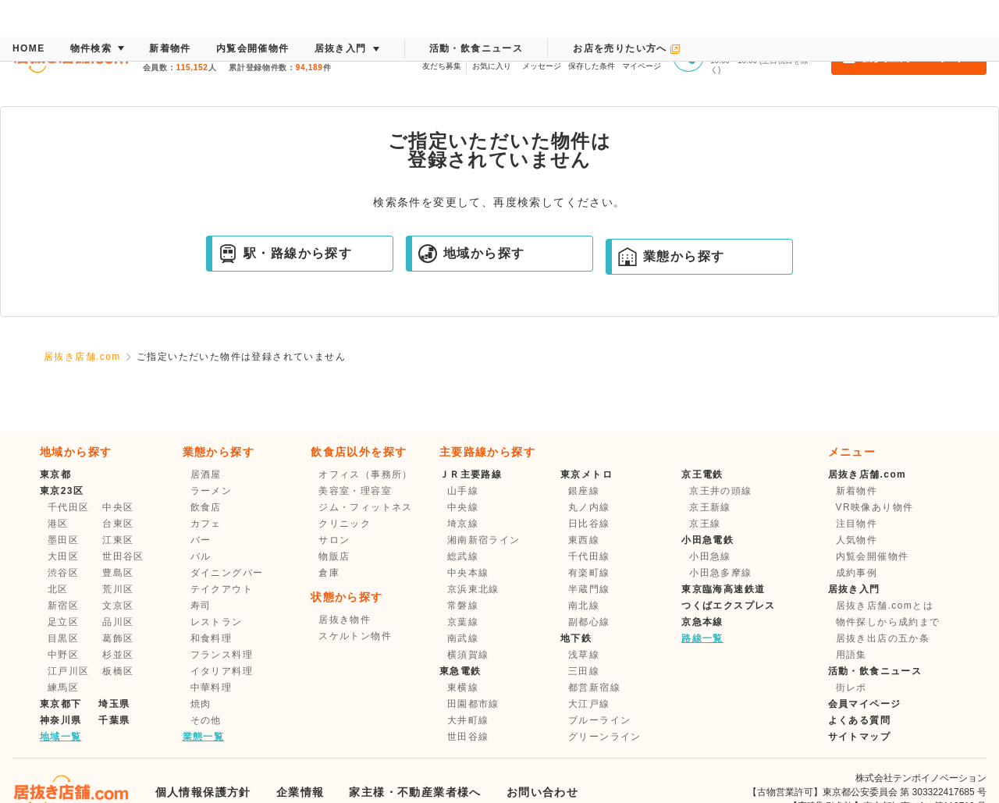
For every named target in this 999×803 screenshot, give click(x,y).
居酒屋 (206, 474)
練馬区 (63, 687)
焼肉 (201, 703)
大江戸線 (589, 703)
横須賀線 (468, 654)
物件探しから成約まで (888, 621)
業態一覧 (204, 736)
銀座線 (583, 490)
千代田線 (589, 556)
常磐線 (462, 605)
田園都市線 (473, 703)
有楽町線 (589, 572)
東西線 (583, 540)
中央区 (117, 507)
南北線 (583, 605)
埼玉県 (114, 703)
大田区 (63, 556)
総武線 (462, 556)
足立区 (63, 621)
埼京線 (462, 523)
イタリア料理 (221, 671)
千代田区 (69, 507)
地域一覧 (61, 736)
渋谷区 (63, 572)
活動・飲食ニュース (875, 671)
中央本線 (468, 572)
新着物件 (857, 490)
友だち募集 (441, 54)
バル (201, 556)
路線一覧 (702, 638)
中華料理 (211, 687)
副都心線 (589, 621)
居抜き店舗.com (82, 356)
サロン (334, 540)
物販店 (334, 556)
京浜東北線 (473, 589)
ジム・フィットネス (365, 507)
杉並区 (117, 654)
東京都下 (61, 703)
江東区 (117, 540)
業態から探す (671, 256)
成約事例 (857, 572)
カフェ (206, 523)
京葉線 (462, 621)
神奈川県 (61, 720)
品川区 (117, 621)
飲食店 (206, 507)
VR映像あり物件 (875, 507)
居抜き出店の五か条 (883, 638)
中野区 (63, 654)
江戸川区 (69, 671)
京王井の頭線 (720, 490)
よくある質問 (859, 720)
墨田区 (63, 540)
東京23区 (62, 490)
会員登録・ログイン (909, 56)
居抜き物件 (344, 619)
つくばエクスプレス (728, 605)
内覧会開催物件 (872, 556)
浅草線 (583, 654)
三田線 (583, 671)
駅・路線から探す (285, 253)
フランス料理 (221, 654)
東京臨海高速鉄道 (723, 589)
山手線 (462, 490)
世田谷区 (123, 556)
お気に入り (491, 54)
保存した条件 (591, 54)
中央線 (462, 507)
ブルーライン (599, 720)
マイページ (641, 54)
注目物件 (857, 523)
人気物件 (857, 540)
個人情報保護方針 (203, 792)
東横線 (462, 687)
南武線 (462, 638)
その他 (206, 720)
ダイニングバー (227, 572)
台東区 (117, 523)
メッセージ (541, 54)
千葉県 (114, 720)
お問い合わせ (542, 792)
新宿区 (63, 605)
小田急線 (710, 556)
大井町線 (468, 720)
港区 (58, 523)
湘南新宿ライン (484, 540)
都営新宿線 (594, 687)
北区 (58, 589)
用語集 (851, 654)
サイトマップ (859, 736)
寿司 (201, 605)
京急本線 (702, 621)
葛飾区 (117, 638)
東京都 (55, 474)
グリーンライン (605, 736)
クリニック (344, 523)
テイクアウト (221, 589)
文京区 (117, 605)
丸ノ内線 (589, 507)
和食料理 (211, 638)
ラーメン (211, 490)
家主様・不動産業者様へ (415, 792)
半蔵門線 (589, 589)
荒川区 (117, 589)
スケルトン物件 (355, 636)
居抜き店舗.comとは (884, 605)
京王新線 (710, 507)
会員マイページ (864, 703)
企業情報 (300, 792)
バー (201, 540)
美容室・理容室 (355, 490)
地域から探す (471, 253)
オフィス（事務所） (365, 474)
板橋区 (117, 671)
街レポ (851, 687)
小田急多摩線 (720, 572)
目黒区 (63, 638)
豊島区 (117, 572)
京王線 (704, 523)
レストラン (216, 621)
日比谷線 (589, 523)
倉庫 (329, 572)
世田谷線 (468, 736)
